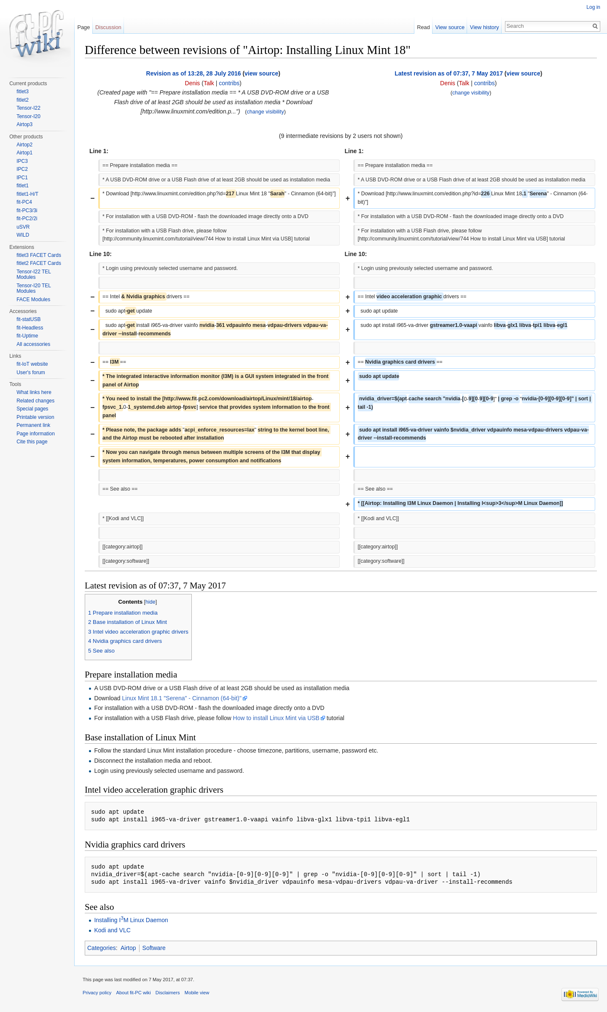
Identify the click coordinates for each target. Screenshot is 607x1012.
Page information (35, 434)
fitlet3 (22, 91)
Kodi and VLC (112, 930)
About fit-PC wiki (133, 992)
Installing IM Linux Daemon (131, 920)
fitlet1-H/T (27, 194)
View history (484, 27)
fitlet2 (22, 100)
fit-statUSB (28, 319)
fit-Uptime (27, 336)
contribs (229, 83)
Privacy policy (97, 992)
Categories (101, 948)
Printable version (35, 417)
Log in (593, 7)
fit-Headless (29, 328)
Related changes (35, 401)
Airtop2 (24, 145)
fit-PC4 (24, 202)
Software (154, 948)
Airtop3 (24, 124)
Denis (192, 83)
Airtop (128, 948)
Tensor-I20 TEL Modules (33, 288)
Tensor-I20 (28, 116)
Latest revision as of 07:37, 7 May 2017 (449, 73)
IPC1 (22, 178)
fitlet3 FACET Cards (38, 255)
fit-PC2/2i (26, 218)
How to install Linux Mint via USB (276, 718)
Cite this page (31, 442)
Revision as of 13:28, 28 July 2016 (193, 73)
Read (423, 27)
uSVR (23, 227)
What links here (33, 392)
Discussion (108, 27)
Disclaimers (168, 992)
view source (261, 73)
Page (83, 27)
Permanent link (33, 425)
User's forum (30, 372)
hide (150, 602)
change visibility (265, 112)
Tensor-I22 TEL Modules (33, 275)
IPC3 (22, 161)
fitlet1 (22, 186)
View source (450, 27)
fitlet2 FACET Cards (38, 263)
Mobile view (197, 992)
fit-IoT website (32, 364)
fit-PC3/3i (26, 210)
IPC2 (22, 169)
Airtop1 (24, 153)
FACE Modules (33, 299)
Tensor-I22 (28, 108)
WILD (22, 235)
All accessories (33, 344)
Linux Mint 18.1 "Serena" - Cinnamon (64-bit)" (182, 698)
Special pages (32, 409)
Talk (209, 83)
